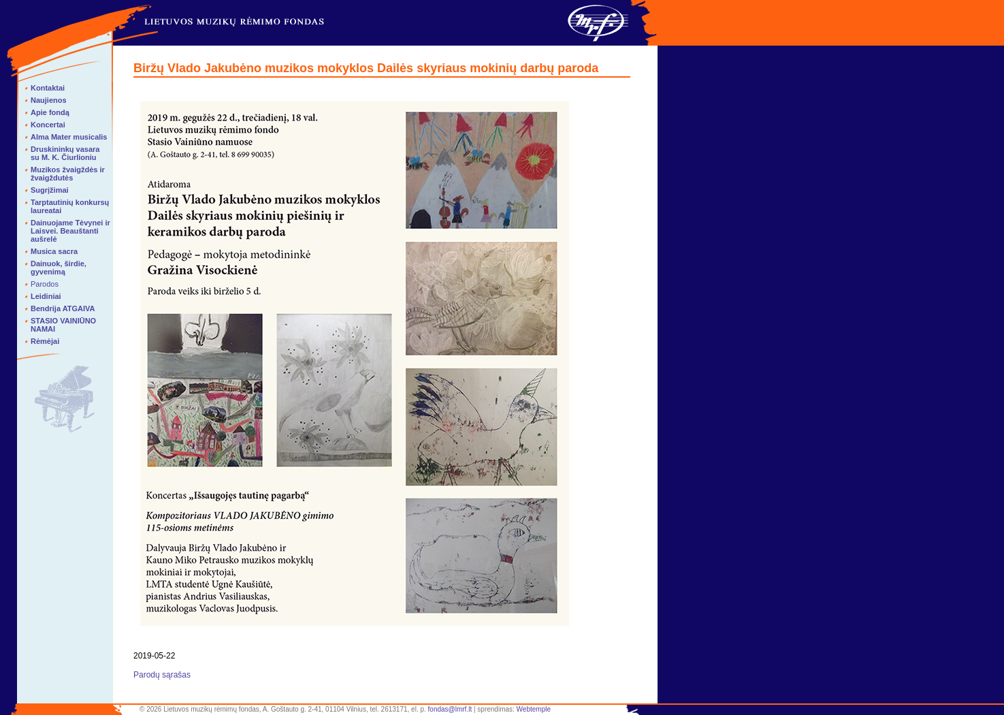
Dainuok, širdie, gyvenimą (58, 267)
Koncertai (48, 125)
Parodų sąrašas (162, 675)
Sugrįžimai (50, 190)
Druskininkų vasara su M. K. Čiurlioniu (65, 153)
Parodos (45, 284)
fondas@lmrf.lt (450, 709)
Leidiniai (46, 296)
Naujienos (49, 100)
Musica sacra (54, 251)
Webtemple (534, 709)
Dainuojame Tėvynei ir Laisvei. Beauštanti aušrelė (70, 231)
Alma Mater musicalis (69, 137)
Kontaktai (48, 88)
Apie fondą (50, 112)
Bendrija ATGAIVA (63, 308)
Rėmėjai (45, 341)
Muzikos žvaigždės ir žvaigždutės (68, 173)
